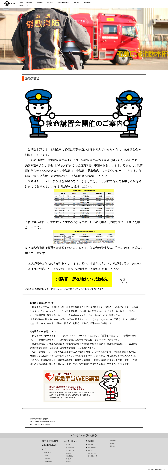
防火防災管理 (70, 449)
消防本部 (47, 457)
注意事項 (68, 443)
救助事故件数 (92, 451)
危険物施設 (69, 454)
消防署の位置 (48, 459)
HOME (9, 3)
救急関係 (68, 460)
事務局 (46, 454)
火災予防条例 (70, 446)
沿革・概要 (47, 451)
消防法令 (68, 451)
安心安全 (50, 2)
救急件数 (90, 449)
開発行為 (68, 457)
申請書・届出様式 (63, 2)
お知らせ (40, 2)
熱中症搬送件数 (92, 454)
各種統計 (77, 2)
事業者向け (87, 2)
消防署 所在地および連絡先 (82, 279)
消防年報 (90, 443)
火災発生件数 (92, 446)
